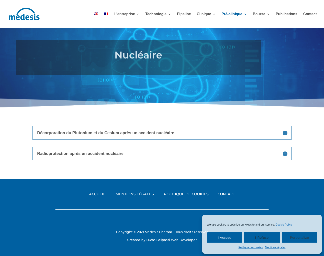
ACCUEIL (97, 194)
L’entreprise (124, 14)
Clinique (204, 14)
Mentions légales (275, 247)
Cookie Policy (284, 224)
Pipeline (184, 14)
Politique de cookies (251, 247)
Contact (310, 14)
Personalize (299, 237)
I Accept (224, 237)
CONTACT (226, 194)
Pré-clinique (232, 14)
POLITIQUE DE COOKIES (186, 194)
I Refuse (262, 237)
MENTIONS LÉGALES (134, 194)
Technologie (156, 14)
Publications (286, 14)
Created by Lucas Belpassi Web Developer (162, 240)
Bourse (259, 14)
